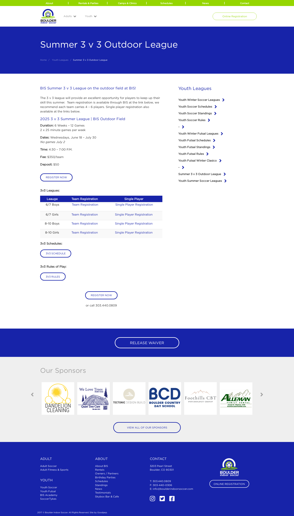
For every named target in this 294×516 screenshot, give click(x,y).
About (49, 3)
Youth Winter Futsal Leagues (198, 133)
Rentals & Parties (88, 3)
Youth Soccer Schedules (195, 106)
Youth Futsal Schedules (194, 140)
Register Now (56, 177)
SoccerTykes (48, 498)
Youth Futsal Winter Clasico (197, 160)
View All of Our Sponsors (147, 427)
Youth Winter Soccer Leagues (199, 99)
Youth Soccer (48, 487)
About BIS (101, 466)
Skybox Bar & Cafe (107, 496)
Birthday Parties (105, 477)
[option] (58, 398)
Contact (244, 3)
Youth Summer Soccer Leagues (200, 180)
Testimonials (103, 492)
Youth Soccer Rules (191, 119)
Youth (88, 16)
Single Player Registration (134, 204)
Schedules (166, 3)
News (205, 3)
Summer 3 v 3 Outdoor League (199, 173)
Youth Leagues (60, 60)
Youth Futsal (48, 491)
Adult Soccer (48, 466)
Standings (101, 485)
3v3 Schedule (56, 253)
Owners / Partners (106, 473)
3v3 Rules (53, 276)
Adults (68, 16)
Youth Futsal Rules (191, 153)
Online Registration (234, 16)
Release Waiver (147, 343)
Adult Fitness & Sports (54, 469)
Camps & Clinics (127, 3)
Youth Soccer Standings (195, 113)
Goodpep (102, 512)
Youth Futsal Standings (194, 146)
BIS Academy (48, 495)
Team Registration (85, 204)
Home (43, 60)
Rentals (99, 469)
